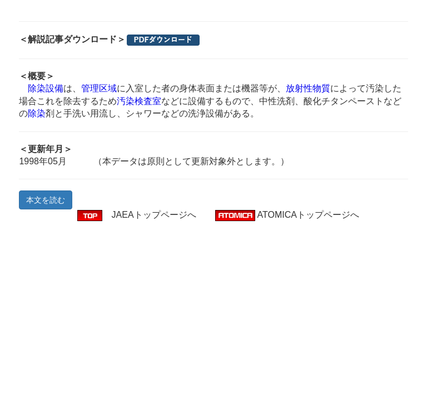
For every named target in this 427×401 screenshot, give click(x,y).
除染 (37, 113)
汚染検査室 (139, 101)
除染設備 (45, 88)
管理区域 (99, 88)
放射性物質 (308, 88)
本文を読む (45, 199)
